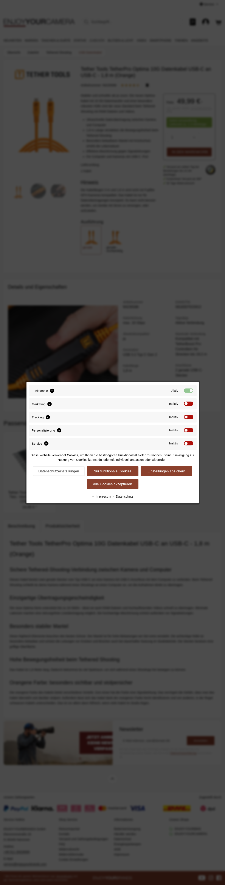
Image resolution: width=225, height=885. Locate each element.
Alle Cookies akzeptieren (112, 484)
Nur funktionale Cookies (113, 471)
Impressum (101, 496)
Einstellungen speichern (166, 471)
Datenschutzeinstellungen (58, 471)
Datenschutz (122, 496)
